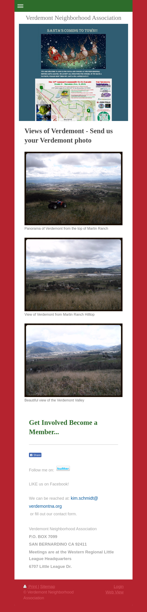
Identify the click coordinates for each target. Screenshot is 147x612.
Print (30, 586)
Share (35, 455)
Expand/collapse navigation (73, 6)
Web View (115, 592)
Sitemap (47, 586)
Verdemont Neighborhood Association (73, 17)
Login (119, 586)
